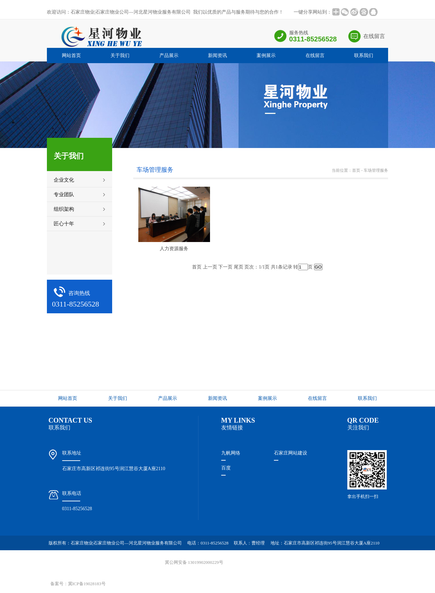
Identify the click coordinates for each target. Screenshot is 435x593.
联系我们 (363, 55)
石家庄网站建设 (290, 453)
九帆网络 (230, 453)
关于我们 (119, 55)
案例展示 (266, 55)
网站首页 (71, 55)
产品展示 (168, 55)
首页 (356, 170)
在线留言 (374, 36)
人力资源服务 (174, 248)
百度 (226, 467)
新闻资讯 (217, 55)
